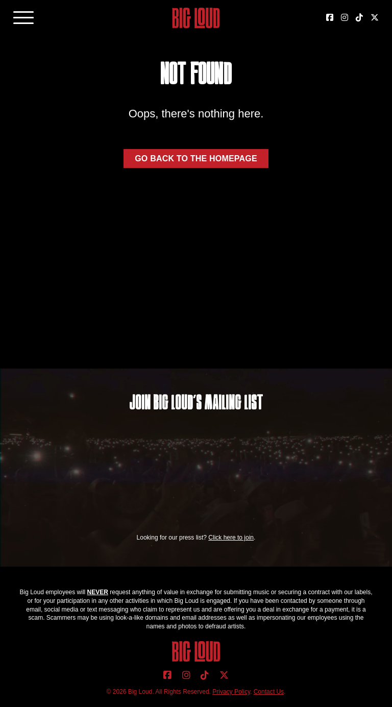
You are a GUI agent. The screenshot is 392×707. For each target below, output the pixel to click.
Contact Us (269, 691)
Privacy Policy (231, 691)
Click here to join (231, 537)
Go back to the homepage (196, 158)
